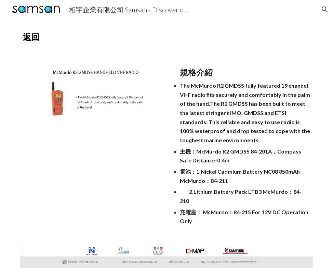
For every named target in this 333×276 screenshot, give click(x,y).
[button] (325, 9)
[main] (166, 36)
